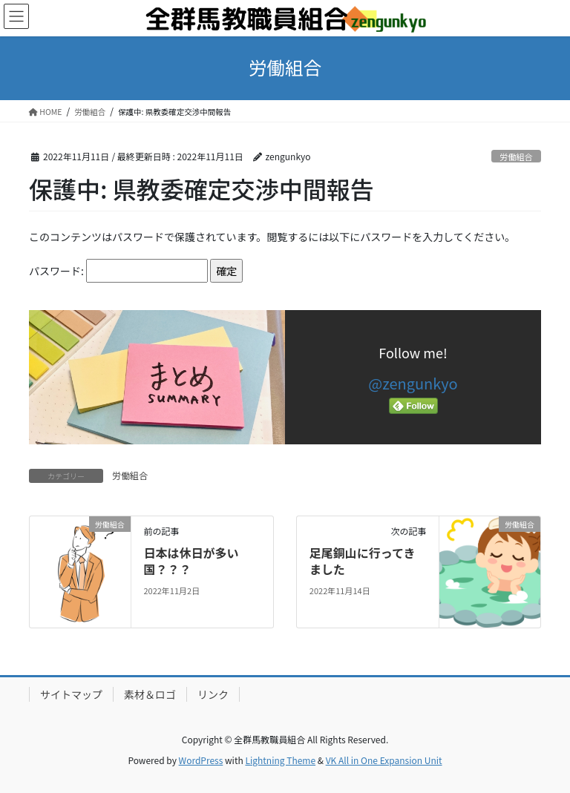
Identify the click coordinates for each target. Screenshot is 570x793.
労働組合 (516, 156)
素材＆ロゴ (150, 694)
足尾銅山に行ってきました (362, 561)
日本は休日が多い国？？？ (190, 561)
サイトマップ (71, 694)
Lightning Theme (280, 760)
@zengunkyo (412, 383)
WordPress (201, 760)
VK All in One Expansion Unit (384, 760)
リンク (213, 694)
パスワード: (118, 271)
